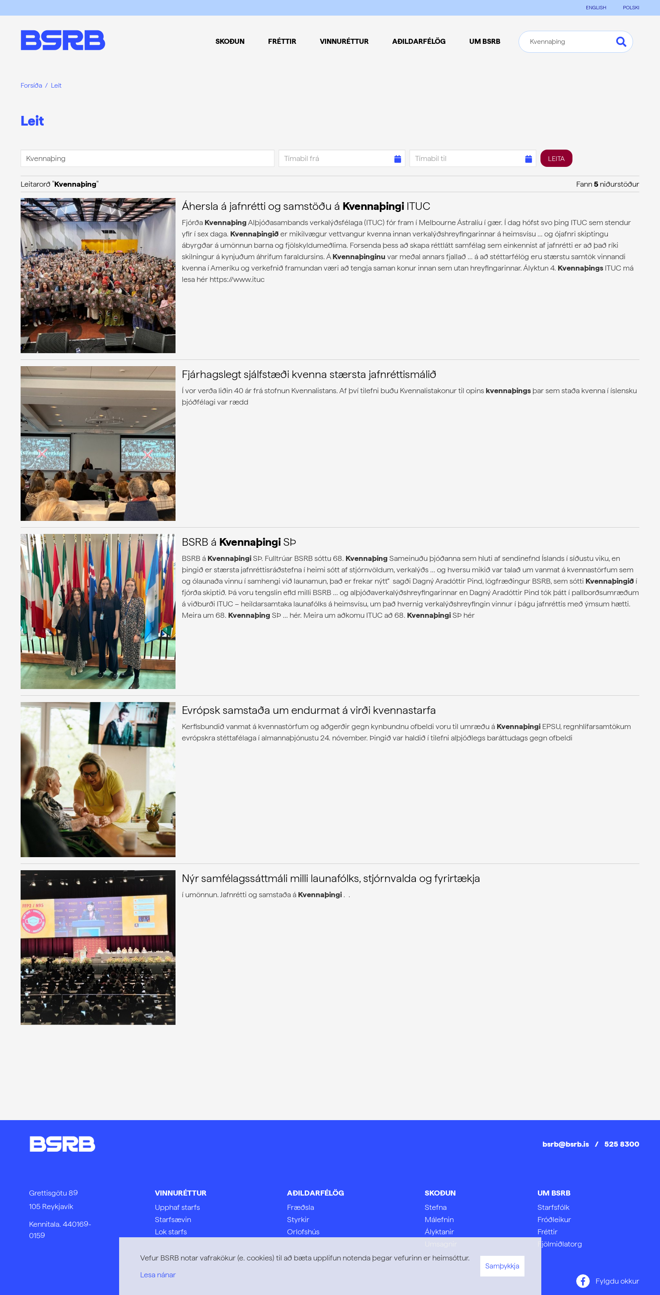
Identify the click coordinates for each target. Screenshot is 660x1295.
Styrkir (298, 1219)
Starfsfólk (554, 1207)
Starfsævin (173, 1219)
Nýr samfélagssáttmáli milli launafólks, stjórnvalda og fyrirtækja (331, 878)
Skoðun (440, 1192)
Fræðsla (300, 1207)
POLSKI (631, 8)
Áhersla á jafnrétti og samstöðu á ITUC (306, 205)
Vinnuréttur (181, 1192)
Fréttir (548, 1231)
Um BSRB (554, 1192)
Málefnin (439, 1219)
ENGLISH (596, 8)
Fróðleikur (554, 1219)
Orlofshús (303, 1231)
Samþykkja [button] (502, 1266)
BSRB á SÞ (239, 541)
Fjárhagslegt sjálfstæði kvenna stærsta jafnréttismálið (309, 374)
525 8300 (621, 1143)
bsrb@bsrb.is (566, 1143)
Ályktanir (439, 1231)
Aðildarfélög (315, 1192)
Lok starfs (171, 1231)
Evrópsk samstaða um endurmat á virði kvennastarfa (309, 709)
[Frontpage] (63, 41)
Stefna (436, 1207)
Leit (56, 85)
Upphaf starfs (177, 1207)
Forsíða (31, 85)
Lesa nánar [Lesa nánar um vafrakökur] (158, 1274)
